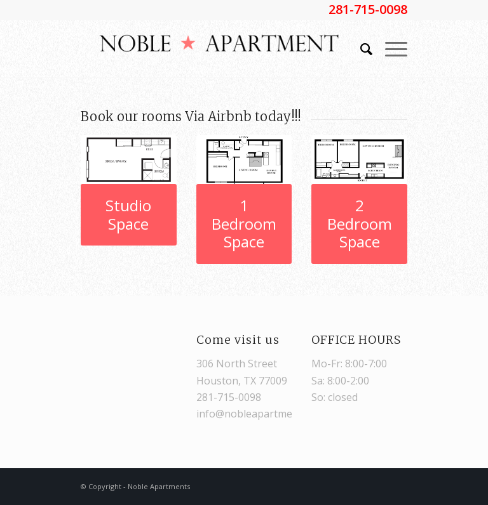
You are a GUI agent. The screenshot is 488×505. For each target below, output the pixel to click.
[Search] (360, 48)
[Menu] (389, 48)
